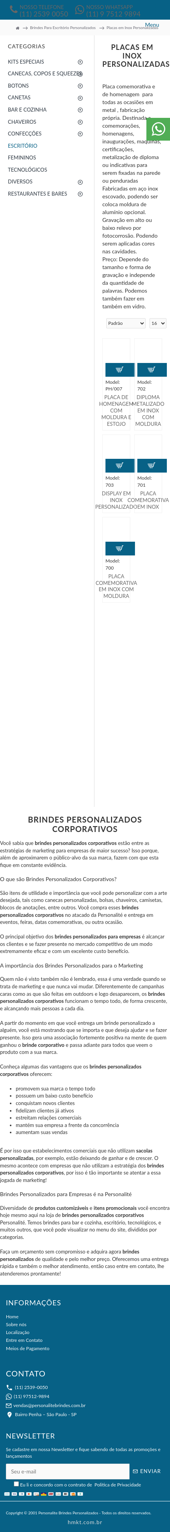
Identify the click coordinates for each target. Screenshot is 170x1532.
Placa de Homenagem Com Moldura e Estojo (116, 410)
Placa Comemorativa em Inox (148, 500)
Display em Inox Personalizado (116, 500)
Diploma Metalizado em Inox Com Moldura (148, 410)
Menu (152, 24)
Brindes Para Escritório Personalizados (63, 27)
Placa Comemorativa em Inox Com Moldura (116, 586)
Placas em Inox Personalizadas (133, 27)
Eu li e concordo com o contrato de (78, 1484)
